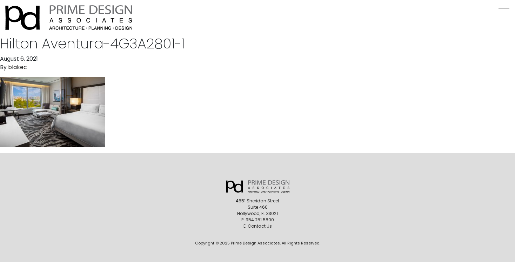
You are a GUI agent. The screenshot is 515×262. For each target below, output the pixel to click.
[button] (504, 11)
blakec (17, 67)
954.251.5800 (260, 220)
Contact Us (260, 226)
